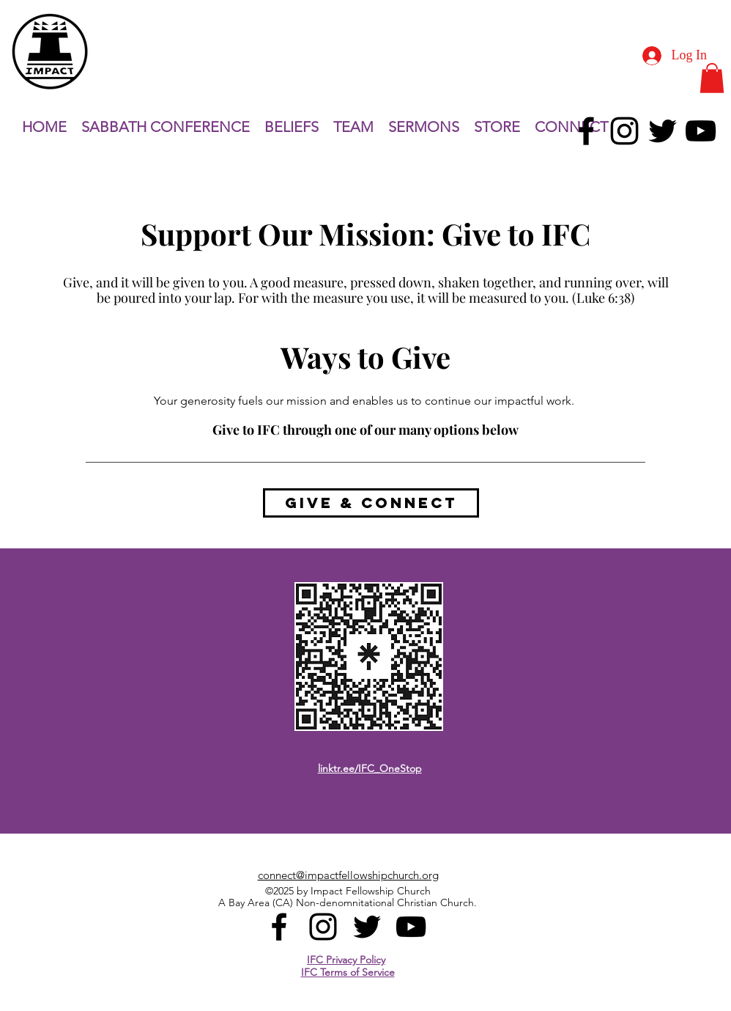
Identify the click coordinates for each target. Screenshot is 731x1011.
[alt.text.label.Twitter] (662, 131)
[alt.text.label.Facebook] (586, 131)
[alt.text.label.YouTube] (700, 131)
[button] (712, 78)
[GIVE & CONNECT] (371, 503)
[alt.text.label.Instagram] (624, 131)
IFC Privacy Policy (346, 959)
